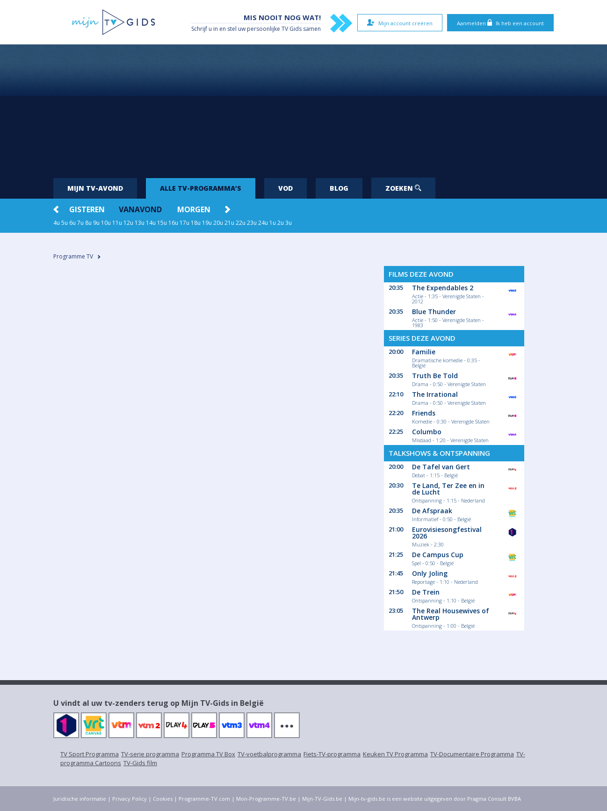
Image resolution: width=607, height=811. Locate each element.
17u (184, 223)
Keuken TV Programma (395, 754)
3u (288, 223)
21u (229, 223)
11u (117, 223)
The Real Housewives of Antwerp (450, 614)
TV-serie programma (150, 754)
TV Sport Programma (89, 754)
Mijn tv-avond (95, 188)
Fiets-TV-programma (332, 754)
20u (218, 223)
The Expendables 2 (442, 287)
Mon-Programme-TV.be (266, 798)
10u (106, 223)
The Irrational (435, 394)
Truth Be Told (435, 375)
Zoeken (403, 188)
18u (196, 223)
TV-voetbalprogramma (269, 754)
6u (72, 223)
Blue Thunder (434, 311)
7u (80, 223)
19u (207, 223)
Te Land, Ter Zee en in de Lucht (448, 488)
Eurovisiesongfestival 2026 (447, 532)
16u (173, 223)
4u (56, 223)
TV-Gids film (140, 763)
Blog (339, 188)
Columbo (426, 431)
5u (64, 223)
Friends (423, 413)
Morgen (193, 209)
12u (128, 223)
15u (162, 223)
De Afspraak (432, 510)
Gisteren (87, 209)
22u (241, 223)
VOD (285, 188)
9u (96, 223)
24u (263, 223)
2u (280, 223)
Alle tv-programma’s (200, 188)
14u (151, 223)
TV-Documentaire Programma (472, 754)
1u (272, 223)
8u (88, 223)
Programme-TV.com (204, 798)
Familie (423, 351)
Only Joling (430, 573)
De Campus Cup (437, 554)
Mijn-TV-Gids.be (322, 798)
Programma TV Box (208, 754)
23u (252, 223)
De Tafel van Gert (441, 466)
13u (140, 223)
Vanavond (140, 209)
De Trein (426, 592)
